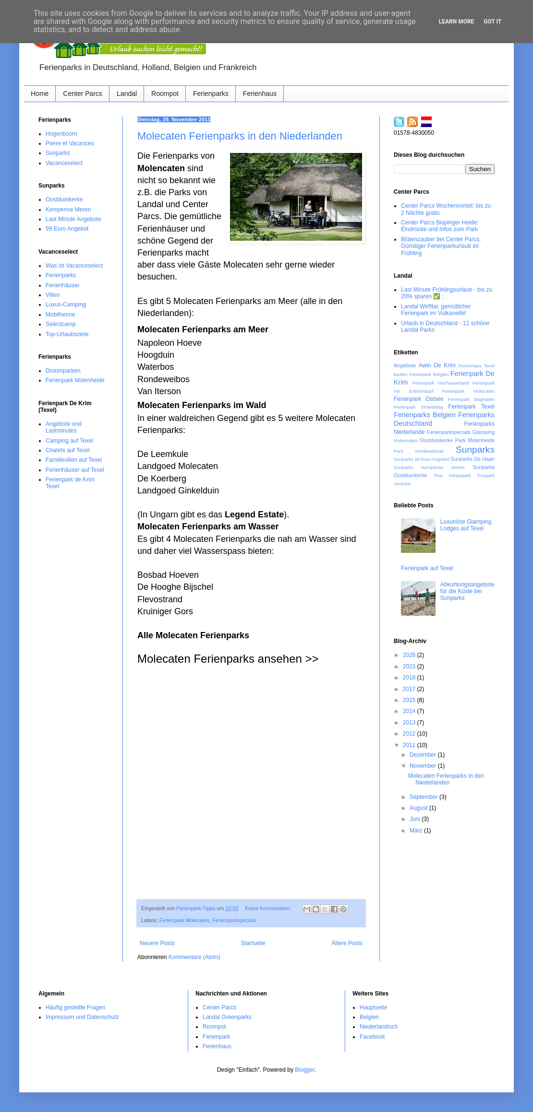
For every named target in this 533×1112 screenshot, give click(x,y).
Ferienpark (216, 1036)
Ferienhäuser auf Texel (75, 470)
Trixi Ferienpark (452, 475)
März (417, 830)
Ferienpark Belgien (429, 374)
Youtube (402, 483)
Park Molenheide (475, 440)
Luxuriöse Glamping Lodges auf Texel (466, 525)
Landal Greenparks (227, 1017)
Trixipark (486, 475)
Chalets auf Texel (68, 450)
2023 (410, 666)
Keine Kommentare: (268, 908)
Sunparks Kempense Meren (429, 467)
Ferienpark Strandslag (418, 407)
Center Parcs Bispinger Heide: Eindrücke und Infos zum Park (439, 226)
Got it (492, 21)
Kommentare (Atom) (194, 957)
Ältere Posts (347, 943)
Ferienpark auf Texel (427, 568)
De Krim (445, 365)
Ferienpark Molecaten (184, 920)
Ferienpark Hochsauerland (440, 383)
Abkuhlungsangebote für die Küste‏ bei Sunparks (467, 591)
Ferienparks (211, 93)
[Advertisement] (251, 814)
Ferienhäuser (63, 285)
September (424, 797)
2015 (410, 700)
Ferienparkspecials (234, 920)
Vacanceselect (64, 163)
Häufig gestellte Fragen (75, 1007)
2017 (410, 689)
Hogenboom (61, 133)
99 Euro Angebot (67, 228)
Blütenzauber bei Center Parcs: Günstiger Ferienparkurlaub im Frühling (441, 246)
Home (39, 93)
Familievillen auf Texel (74, 460)
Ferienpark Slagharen (471, 399)
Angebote (405, 365)
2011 (410, 745)
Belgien (369, 1017)
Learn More (456, 21)
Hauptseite (373, 1007)
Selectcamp (61, 324)
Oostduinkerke (64, 199)
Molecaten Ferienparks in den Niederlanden (239, 136)
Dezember (424, 754)
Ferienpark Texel (471, 406)
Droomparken (63, 370)
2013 (410, 722)
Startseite (253, 943)
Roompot (165, 93)
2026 (410, 655)
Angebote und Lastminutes (64, 427)
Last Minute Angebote (73, 219)
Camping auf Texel (69, 440)
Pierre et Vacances (70, 143)
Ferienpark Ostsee (419, 399)
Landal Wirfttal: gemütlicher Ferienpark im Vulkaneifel (436, 309)
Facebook (372, 1036)
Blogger (305, 1069)
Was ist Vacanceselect (74, 265)
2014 (410, 711)
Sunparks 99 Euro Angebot (421, 459)
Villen (53, 295)
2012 (410, 733)
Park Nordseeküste (419, 451)
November (424, 765)
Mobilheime (60, 314)
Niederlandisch (379, 1026)
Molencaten (406, 440)
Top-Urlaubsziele (67, 334)
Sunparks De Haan (472, 459)
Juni (416, 819)
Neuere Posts (157, 943)
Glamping (483, 432)
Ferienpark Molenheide (75, 380)
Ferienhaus (260, 93)
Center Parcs (82, 93)
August (419, 808)
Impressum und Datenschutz (82, 1017)
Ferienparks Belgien (425, 415)
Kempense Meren (68, 209)
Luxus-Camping (66, 304)
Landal (127, 93)
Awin (425, 365)
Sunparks (58, 153)
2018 (410, 677)
